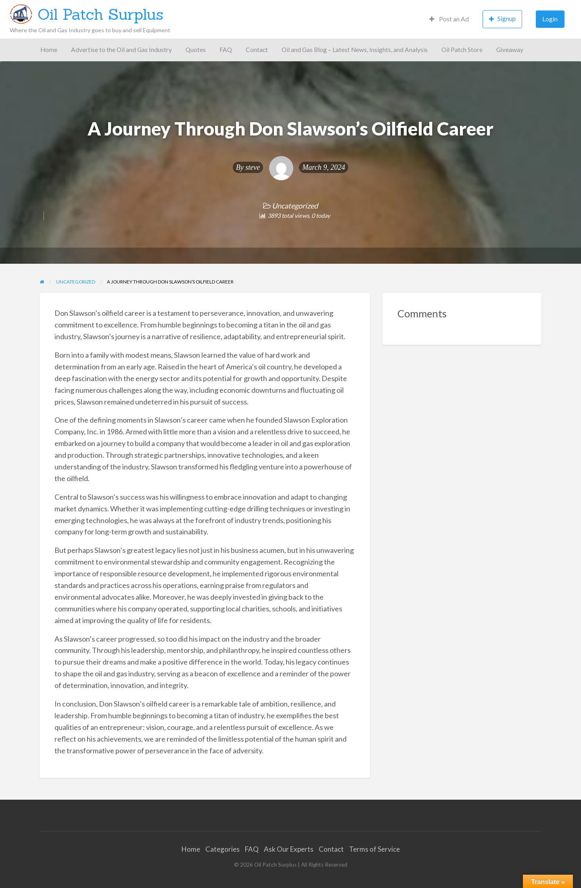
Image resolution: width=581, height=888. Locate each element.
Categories (222, 849)
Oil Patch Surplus (100, 14)
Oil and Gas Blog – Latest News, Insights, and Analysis (355, 49)
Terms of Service (374, 849)
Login (550, 19)
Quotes (196, 49)
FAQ (225, 49)
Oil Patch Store (462, 49)
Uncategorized (295, 205)
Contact (257, 49)
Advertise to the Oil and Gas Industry (121, 49)
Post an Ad (449, 19)
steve (252, 167)
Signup (502, 19)
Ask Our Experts (288, 849)
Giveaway (509, 49)
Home (48, 49)
